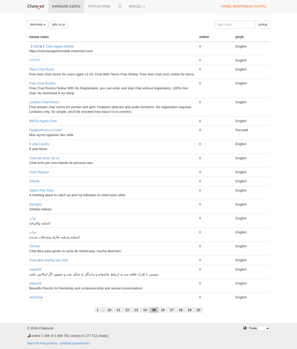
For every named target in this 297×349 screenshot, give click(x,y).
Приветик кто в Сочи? (46, 130)
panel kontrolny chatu (243, 6)
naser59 (35, 269)
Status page (99, 6)
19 (189, 310)
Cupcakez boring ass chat (48, 260)
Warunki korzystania (42, 343)
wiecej (137, 6)
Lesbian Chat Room (44, 102)
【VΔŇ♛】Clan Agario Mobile (51, 46)
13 (136, 310)
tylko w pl (58, 24)
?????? (34, 60)
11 (118, 310)
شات (32, 218)
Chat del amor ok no (44, 158)
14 (145, 310)
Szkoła (34, 181)
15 (154, 310)
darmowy (37, 24)
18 (180, 310)
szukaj (262, 24)
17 (172, 310)
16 (163, 310)
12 (127, 310)
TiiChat (34, 246)
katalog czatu (66, 6)
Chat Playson (39, 172)
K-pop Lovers (39, 144)
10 (109, 310)
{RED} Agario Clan (43, 121)
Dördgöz (35, 204)
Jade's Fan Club (41, 190)
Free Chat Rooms (42, 83)
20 (198, 310)
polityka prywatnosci (75, 343)
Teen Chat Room (41, 69)
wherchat (36, 297)
